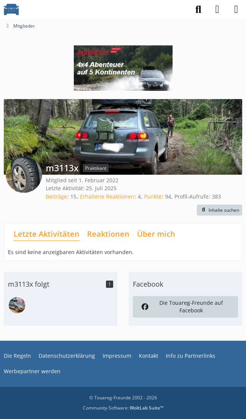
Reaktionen (108, 234)
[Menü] (236, 9)
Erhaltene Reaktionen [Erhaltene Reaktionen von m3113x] (107, 196)
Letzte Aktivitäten (46, 234)
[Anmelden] (217, 9)
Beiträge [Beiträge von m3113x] (56, 196)
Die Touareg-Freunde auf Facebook (181, 306)
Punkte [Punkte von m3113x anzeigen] (153, 196)
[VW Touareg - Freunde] (11, 9)
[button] (219, 210)
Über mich (156, 234)
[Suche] (198, 9)
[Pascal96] (17, 305)
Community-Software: (123, 408)
